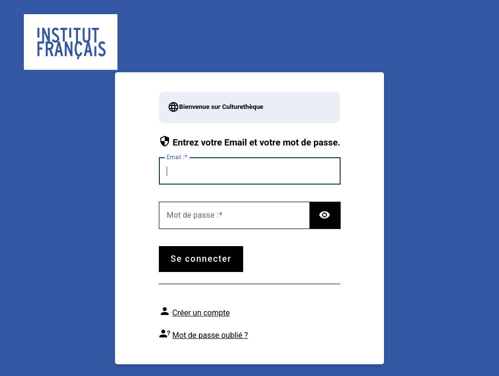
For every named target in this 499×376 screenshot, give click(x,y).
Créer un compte (201, 312)
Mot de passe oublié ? (210, 335)
